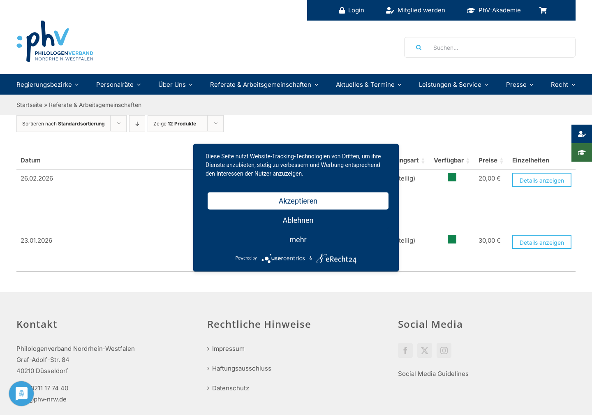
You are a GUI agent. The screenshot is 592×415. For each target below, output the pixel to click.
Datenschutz (230, 327)
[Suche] (416, 47)
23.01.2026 (36, 199)
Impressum (228, 288)
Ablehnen (297, 220)
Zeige (174, 124)
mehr (297, 239)
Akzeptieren (298, 200)
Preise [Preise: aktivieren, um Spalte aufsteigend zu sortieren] (466, 160)
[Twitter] (424, 289)
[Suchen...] (490, 47)
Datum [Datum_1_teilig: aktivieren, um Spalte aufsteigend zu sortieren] (31, 160)
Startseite (29, 104)
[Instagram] (444, 289)
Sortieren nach (63, 124)
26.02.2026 (37, 178)
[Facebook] (405, 289)
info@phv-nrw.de (41, 338)
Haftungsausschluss (241, 307)
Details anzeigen (542, 180)
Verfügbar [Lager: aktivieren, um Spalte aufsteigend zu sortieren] (422, 160)
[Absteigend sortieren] (137, 123)
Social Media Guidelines (433, 313)
